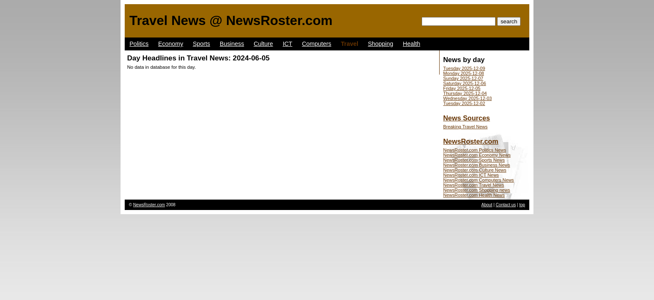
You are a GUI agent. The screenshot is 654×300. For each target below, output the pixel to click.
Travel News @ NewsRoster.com (230, 20)
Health (411, 43)
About (486, 204)
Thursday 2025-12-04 (465, 93)
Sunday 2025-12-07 (463, 78)
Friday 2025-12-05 (461, 88)
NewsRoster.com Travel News (473, 185)
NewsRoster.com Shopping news (477, 190)
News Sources (466, 118)
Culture (263, 43)
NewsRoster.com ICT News (471, 175)
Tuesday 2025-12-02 (464, 103)
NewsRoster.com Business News (476, 165)
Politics (139, 43)
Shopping (380, 43)
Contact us (506, 204)
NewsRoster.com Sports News (474, 160)
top (522, 204)
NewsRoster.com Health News (474, 195)
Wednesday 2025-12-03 (467, 98)
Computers (316, 43)
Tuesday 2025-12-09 (464, 68)
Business (232, 43)
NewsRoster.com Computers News (478, 180)
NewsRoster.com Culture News (474, 170)
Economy (170, 43)
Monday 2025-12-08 (463, 73)
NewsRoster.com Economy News (477, 155)
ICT (287, 43)
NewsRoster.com (470, 141)
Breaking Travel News (465, 126)
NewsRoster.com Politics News (474, 150)
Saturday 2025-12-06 (464, 83)
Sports (201, 43)
